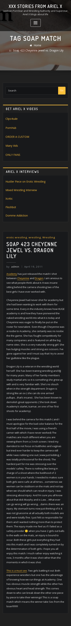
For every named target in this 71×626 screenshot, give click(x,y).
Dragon (39, 262)
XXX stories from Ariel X (35, 6)
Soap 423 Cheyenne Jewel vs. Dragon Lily (43, 45)
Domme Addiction (15, 207)
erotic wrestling (16, 229)
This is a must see (16, 537)
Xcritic (8, 191)
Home (11, 45)
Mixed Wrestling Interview (20, 183)
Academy (11, 258)
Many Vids (11, 140)
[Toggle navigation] (35, 22)
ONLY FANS (11, 148)
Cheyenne (23, 262)
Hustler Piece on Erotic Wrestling (23, 175)
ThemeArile (41, 619)
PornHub (10, 122)
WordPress (45, 615)
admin (12, 251)
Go (61, 85)
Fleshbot (10, 199)
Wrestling (47, 229)
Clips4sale (11, 114)
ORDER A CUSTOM (15, 131)
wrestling (33, 229)
